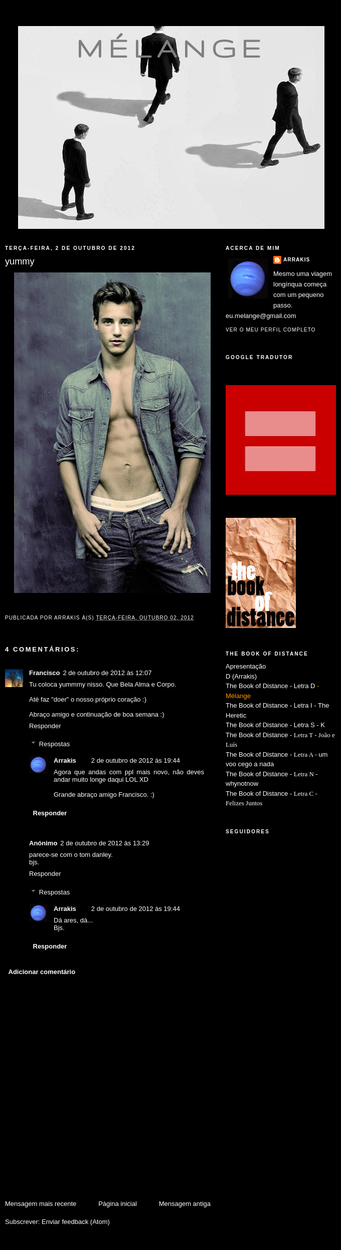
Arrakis (65, 760)
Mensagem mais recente (40, 1203)
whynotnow (242, 783)
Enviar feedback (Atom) (76, 1221)
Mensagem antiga (185, 1203)
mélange (171, 48)
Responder (45, 726)
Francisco (44, 673)
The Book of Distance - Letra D (270, 686)
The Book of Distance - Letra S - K (275, 725)
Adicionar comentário (42, 972)
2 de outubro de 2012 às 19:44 (135, 760)
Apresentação (246, 666)
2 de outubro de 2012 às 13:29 (104, 843)
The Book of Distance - (260, 754)
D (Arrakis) (241, 676)
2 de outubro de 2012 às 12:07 (107, 673)
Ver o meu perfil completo (271, 330)
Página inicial (117, 1203)
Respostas (54, 744)
